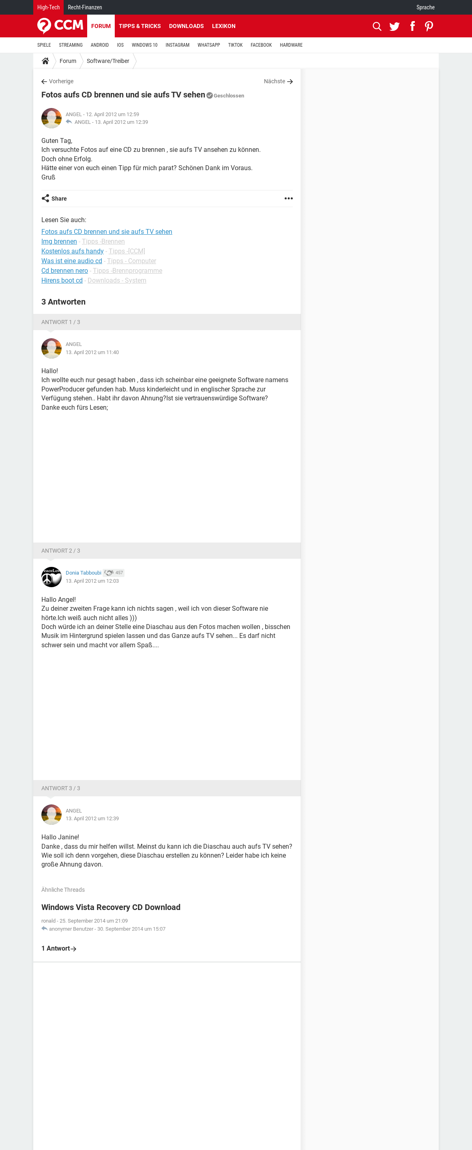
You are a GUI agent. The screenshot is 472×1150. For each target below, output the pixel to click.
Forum (101, 26)
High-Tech (48, 7)
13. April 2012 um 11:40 (92, 352)
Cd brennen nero (64, 271)
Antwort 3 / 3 (60, 788)
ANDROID (100, 45)
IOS (120, 45)
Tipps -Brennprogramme (127, 271)
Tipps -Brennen (103, 241)
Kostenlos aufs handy (72, 251)
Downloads (186, 26)
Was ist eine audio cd (71, 261)
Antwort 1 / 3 (60, 322)
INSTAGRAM (178, 45)
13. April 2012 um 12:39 (121, 122)
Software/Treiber (108, 61)
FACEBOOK (261, 45)
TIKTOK (235, 45)
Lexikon (224, 26)
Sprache (425, 7)
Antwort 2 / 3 (60, 550)
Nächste (274, 81)
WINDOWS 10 (145, 45)
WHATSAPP (208, 45)
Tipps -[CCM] (127, 251)
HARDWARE (291, 45)
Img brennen (59, 241)
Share (59, 198)
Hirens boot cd (62, 280)
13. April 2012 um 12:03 (92, 581)
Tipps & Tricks (140, 26)
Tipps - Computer (131, 261)
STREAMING (71, 45)
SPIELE (44, 45)
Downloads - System (117, 280)
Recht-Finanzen (85, 7)
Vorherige (61, 81)
